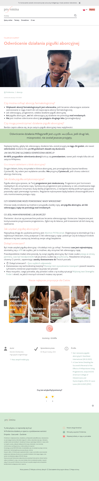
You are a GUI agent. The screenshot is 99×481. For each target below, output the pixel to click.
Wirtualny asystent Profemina (76, 432)
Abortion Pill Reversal (54, 233)
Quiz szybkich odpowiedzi (39, 263)
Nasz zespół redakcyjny (20, 359)
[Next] (93, 303)
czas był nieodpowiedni (23, 257)
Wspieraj (92, 9)
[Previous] (5, 303)
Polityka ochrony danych (38, 470)
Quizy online (8, 20)
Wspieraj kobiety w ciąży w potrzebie (79, 436)
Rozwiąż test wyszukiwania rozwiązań (61, 266)
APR (20, 250)
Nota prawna (24, 470)
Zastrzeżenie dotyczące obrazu (58, 470)
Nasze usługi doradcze (74, 428)
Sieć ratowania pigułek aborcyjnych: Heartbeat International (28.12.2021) (82, 356)
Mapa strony (75, 470)
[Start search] (75, 15)
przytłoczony (62, 257)
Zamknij (79, 3)
